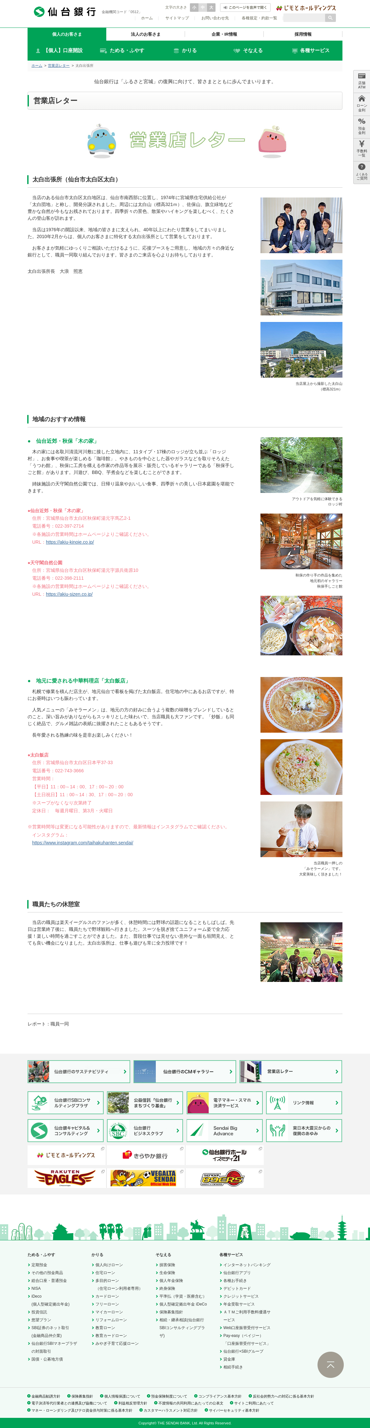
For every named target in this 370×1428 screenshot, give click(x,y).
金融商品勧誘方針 (45, 1396)
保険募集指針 (171, 1312)
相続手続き (233, 1367)
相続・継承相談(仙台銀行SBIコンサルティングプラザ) (182, 1328)
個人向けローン (109, 1265)
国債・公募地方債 (47, 1359)
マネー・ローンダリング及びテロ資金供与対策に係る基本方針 (82, 1410)
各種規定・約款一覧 (259, 18)
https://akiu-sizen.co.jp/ (69, 594)
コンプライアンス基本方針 (220, 1396)
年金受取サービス (239, 1304)
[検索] (304, 17)
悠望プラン (41, 1320)
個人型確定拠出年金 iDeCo (183, 1304)
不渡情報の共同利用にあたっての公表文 (190, 1403)
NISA (36, 1288)
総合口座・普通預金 (49, 1280)
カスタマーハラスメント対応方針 (171, 1410)
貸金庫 (229, 1359)
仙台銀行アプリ (237, 1272)
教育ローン (105, 1327)
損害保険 (167, 1265)
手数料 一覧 (362, 149)
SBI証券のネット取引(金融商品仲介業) (50, 1331)
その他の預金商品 (47, 1272)
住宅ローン (105, 1272)
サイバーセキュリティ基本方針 (234, 1410)
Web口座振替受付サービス (247, 1327)
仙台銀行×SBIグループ (243, 1351)
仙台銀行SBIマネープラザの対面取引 (54, 1347)
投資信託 (39, 1312)
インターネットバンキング (247, 1265)
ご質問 (362, 171)
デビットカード (237, 1288)
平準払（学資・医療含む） (183, 1296)
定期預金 (39, 1265)
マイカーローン (109, 1312)
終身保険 (167, 1288)
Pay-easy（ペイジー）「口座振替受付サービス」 (247, 1339)
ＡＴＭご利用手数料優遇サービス (247, 1316)
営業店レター (59, 65)
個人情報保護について (122, 1396)
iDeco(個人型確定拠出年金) (50, 1300)
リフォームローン (111, 1320)
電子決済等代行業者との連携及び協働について (69, 1403)
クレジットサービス (241, 1296)
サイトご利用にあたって (254, 1403)
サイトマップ (177, 18)
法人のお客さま (146, 34)
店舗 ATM (361, 80)
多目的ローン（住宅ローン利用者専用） (119, 1284)
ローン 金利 (362, 103)
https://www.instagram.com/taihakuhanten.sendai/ (82, 842)
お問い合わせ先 (215, 18)
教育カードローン (111, 1335)
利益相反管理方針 (132, 1403)
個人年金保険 (171, 1280)
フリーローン (107, 1304)
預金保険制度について (169, 1396)
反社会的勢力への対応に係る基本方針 (283, 1396)
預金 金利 (361, 126)
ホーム (147, 18)
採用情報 (303, 34)
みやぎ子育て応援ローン (117, 1343)
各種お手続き (235, 1280)
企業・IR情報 (224, 34)
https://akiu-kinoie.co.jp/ (70, 542)
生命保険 (167, 1272)
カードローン (107, 1296)
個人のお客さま (67, 34)
